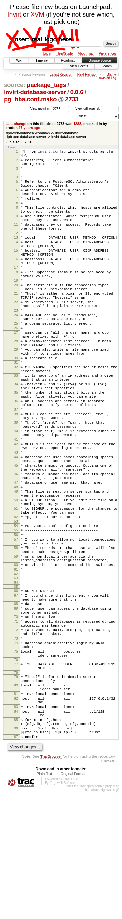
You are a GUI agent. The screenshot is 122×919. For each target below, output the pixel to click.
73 (16, 744)
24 (16, 352)
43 (16, 521)
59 (16, 647)
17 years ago (29, 128)
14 (16, 262)
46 (16, 547)
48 (16, 563)
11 (16, 241)
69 (16, 707)
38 (16, 473)
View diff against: (97, 108)
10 (16, 231)
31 (16, 410)
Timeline (41, 60)
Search (106, 66)
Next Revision (87, 74)
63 (16, 673)
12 (16, 251)
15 (16, 273)
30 (16, 405)
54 (16, 610)
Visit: (82, 116)
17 (16, 294)
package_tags (46, 84)
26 (16, 368)
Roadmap (68, 60)
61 (16, 663)
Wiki (19, 60)
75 (16, 760)
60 (16, 657)
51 (16, 589)
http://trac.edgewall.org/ (102, 917)
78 (16, 785)
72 (16, 733)
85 (16, 842)
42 (16, 510)
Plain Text (44, 901)
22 (16, 336)
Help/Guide (64, 53)
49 (16, 569)
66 (16, 685)
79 (16, 789)
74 (16, 749)
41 (16, 505)
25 (16, 362)
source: (14, 84)
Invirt (14, 14)
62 (16, 669)
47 (16, 557)
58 (16, 637)
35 (16, 447)
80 (16, 799)
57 (16, 626)
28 (16, 384)
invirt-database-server (35, 92)
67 (16, 691)
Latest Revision (61, 74)
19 (16, 310)
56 (16, 621)
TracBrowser (51, 883)
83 (16, 826)
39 (16, 484)
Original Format (73, 901)
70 (16, 717)
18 (16, 299)
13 (16, 257)
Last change (16, 124)
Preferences (107, 53)
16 (16, 283)
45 (16, 537)
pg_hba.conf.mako (30, 99)
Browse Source (99, 60)
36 (16, 458)
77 (16, 774)
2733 (71, 99)
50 (16, 579)
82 (16, 815)
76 (16, 770)
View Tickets (79, 66)
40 (16, 494)
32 (16, 416)
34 (16, 437)
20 (16, 315)
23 (16, 346)
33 (16, 426)
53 (16, 605)
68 (16, 701)
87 (16, 863)
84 (16, 831)
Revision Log (107, 78)
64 (16, 677)
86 (16, 852)
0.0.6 (76, 92)
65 (16, 681)
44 (16, 526)
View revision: (40, 108)
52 (16, 600)
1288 (77, 124)
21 (16, 326)
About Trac (85, 53)
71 (16, 723)
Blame (111, 74)
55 (16, 615)
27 (16, 373)
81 (16, 810)
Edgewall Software (62, 910)
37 (16, 468)
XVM (37, 14)
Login (47, 53)
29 (16, 394)
